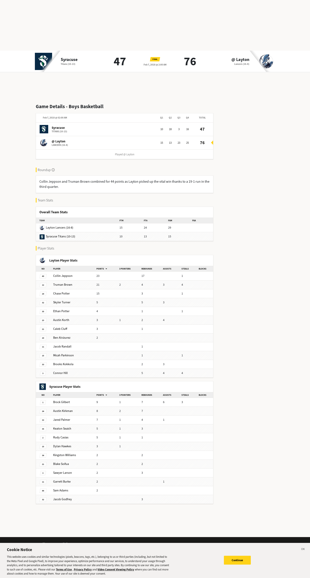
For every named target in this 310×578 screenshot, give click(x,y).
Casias (60, 437)
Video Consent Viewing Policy (116, 573)
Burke (62, 482)
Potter (61, 293)
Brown (62, 285)
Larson (62, 473)
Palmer (61, 420)
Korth (61, 320)
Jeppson (63, 276)
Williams (64, 455)
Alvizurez (61, 338)
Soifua (61, 464)
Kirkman (63, 411)
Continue (237, 564)
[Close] (303, 553)
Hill (60, 373)
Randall (62, 346)
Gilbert (61, 402)
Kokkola (63, 364)
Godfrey (62, 499)
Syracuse (69, 59)
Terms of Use (64, 573)
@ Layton (240, 59)
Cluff (60, 329)
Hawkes (62, 446)
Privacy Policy (83, 573)
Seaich (62, 429)
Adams (60, 490)
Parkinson (63, 355)
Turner (61, 302)
